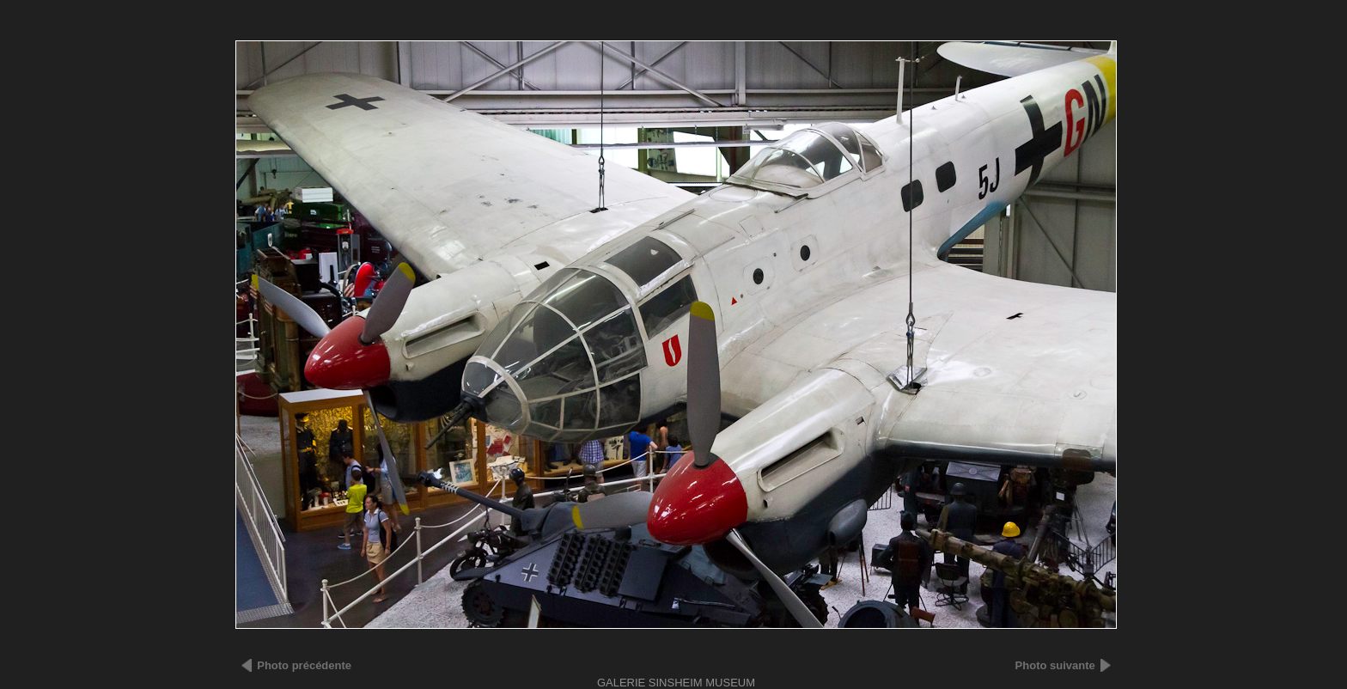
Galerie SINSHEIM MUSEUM (676, 682)
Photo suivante (1055, 665)
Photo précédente (304, 665)
